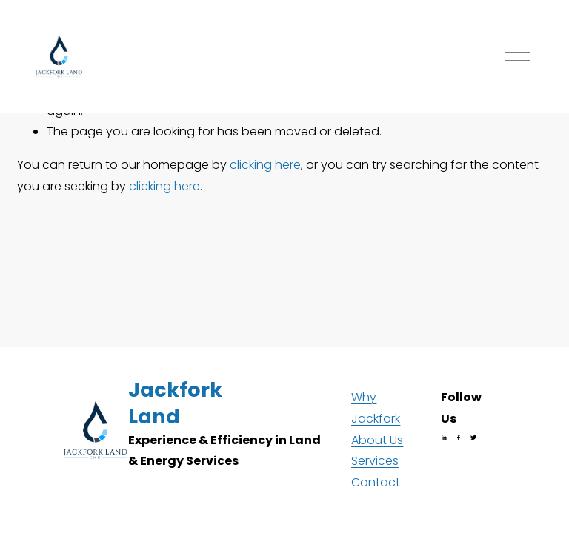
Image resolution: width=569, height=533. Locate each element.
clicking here (265, 164)
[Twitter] (473, 437)
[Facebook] (459, 437)
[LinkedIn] (444, 437)
